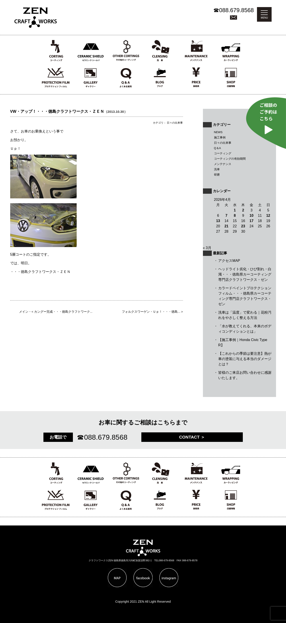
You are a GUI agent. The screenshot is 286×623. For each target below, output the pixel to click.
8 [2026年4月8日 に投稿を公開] (235, 215)
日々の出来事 (222, 142)
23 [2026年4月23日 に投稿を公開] (243, 226)
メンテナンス (222, 164)
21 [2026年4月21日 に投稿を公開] (226, 226)
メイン (23, 311)
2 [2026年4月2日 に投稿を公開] (243, 210)
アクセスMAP (229, 261)
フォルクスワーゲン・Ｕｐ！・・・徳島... (151, 311)
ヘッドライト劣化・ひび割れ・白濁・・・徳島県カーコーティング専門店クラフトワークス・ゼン (244, 274)
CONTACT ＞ (192, 437)
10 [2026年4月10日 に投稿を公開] (251, 215)
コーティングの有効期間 (230, 158)
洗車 (217, 169)
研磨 (217, 174)
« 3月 (207, 248)
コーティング (222, 153)
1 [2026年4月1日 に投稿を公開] (235, 210)
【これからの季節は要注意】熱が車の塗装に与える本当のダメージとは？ (244, 359)
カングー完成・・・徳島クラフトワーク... (63, 311)
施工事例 (220, 137)
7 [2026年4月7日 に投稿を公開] (227, 215)
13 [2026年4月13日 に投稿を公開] (218, 221)
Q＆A (217, 148)
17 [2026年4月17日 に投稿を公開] (251, 221)
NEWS (218, 132)
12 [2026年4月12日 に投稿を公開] (268, 215)
